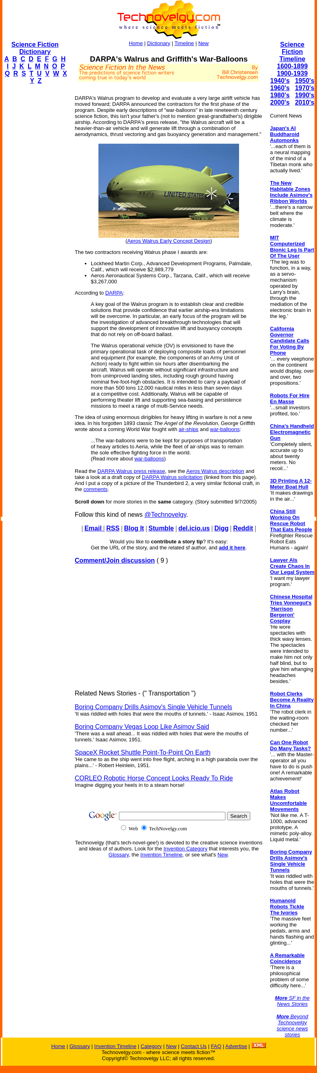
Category (151, 1046)
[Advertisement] (34, 211)
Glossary (118, 855)
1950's (304, 80)
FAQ (216, 1046)
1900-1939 (292, 73)
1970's (304, 88)
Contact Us (194, 1046)
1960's (280, 88)
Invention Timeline (161, 855)
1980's (280, 95)
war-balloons (225, 429)
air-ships (188, 429)
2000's (280, 102)
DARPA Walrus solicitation (172, 477)
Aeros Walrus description (215, 471)
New (203, 43)
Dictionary (158, 43)
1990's (304, 95)
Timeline (184, 43)
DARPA (114, 293)
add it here (232, 548)
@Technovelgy (165, 514)
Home (136, 43)
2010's (304, 102)
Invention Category (185, 849)
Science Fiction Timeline (292, 51)
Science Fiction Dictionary (34, 48)
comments (96, 489)
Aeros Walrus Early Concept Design (169, 241)
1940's (280, 80)
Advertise (236, 1046)
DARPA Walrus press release (131, 471)
